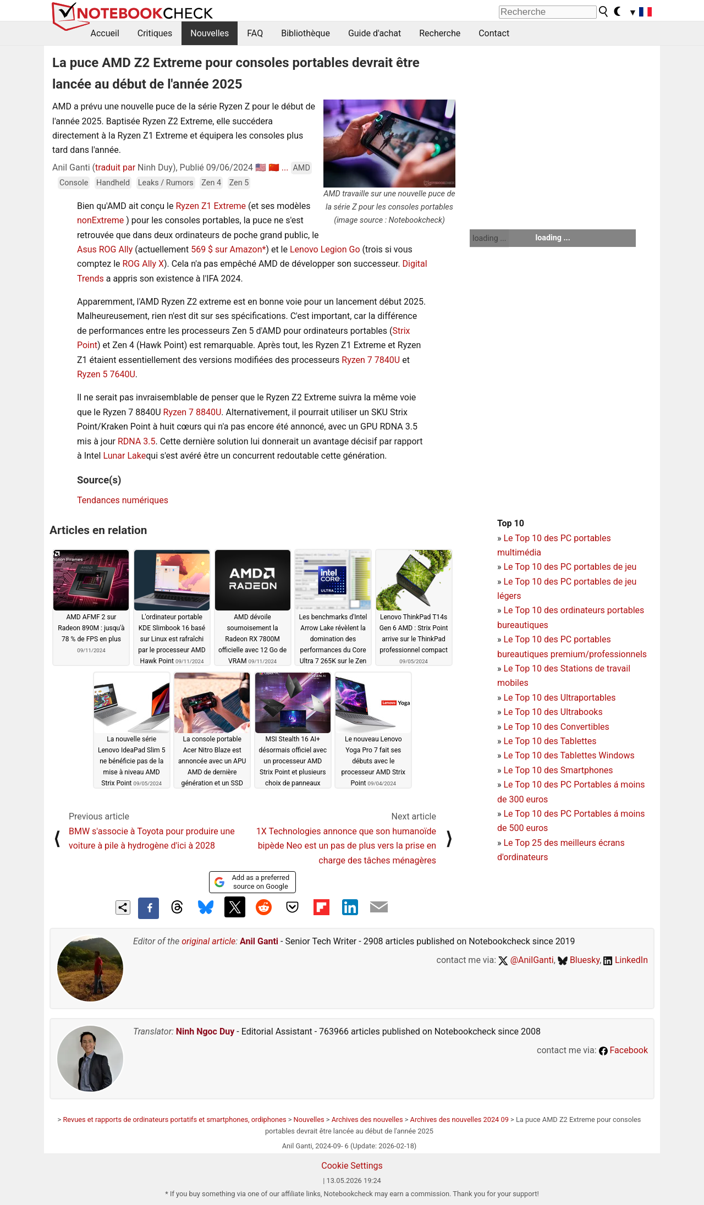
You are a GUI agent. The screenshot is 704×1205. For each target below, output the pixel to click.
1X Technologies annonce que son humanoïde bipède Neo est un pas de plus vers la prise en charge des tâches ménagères (346, 846)
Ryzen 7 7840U (371, 360)
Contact (494, 33)
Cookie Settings (352, 1165)
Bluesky (579, 960)
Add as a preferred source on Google (251, 881)
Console (73, 183)
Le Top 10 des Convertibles (556, 727)
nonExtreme (100, 220)
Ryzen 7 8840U (192, 412)
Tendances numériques (122, 500)
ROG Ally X (143, 263)
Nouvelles (209, 33)
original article (208, 941)
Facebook (623, 1050)
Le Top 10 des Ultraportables (559, 697)
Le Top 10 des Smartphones (558, 770)
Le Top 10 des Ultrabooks (552, 712)
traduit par (115, 167)
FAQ (255, 33)
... (285, 167)
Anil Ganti (259, 941)
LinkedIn (625, 960)
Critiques (155, 33)
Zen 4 (211, 183)
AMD (301, 168)
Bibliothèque (305, 33)
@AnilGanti (526, 960)
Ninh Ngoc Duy (205, 1031)
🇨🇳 (273, 167)
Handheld (113, 183)
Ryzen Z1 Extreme (210, 206)
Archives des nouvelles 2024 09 (459, 1119)
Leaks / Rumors (166, 183)
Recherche (439, 33)
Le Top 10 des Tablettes (549, 741)
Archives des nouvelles (367, 1119)
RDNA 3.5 (137, 441)
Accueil (105, 33)
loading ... (489, 238)
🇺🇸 (260, 167)
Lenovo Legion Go (325, 249)
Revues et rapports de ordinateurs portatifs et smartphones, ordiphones (174, 1119)
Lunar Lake (124, 455)
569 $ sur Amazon (226, 249)
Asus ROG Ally (105, 249)
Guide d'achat (374, 33)
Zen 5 (239, 183)
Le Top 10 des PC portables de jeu (569, 567)
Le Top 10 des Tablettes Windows (568, 755)
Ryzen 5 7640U (106, 374)
